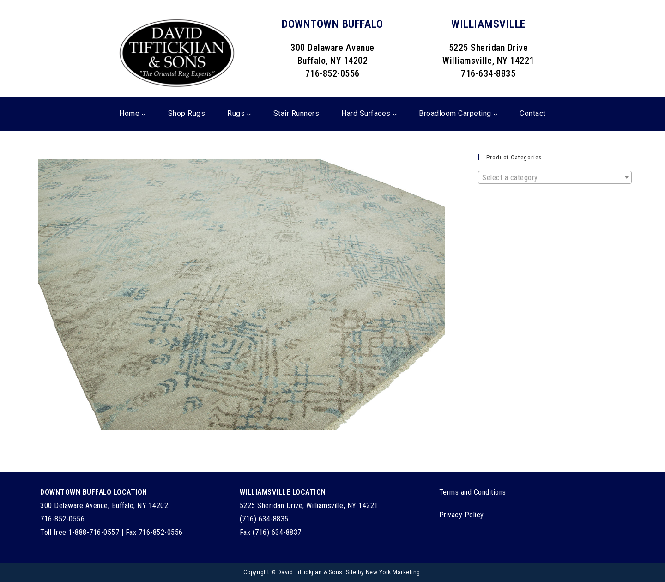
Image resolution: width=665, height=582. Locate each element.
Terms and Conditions (472, 492)
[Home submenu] (143, 114)
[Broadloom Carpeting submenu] (495, 114)
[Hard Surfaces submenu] (395, 114)
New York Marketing (393, 572)
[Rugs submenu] (249, 114)
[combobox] (555, 177)
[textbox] (554, 177)
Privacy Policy (461, 514)
